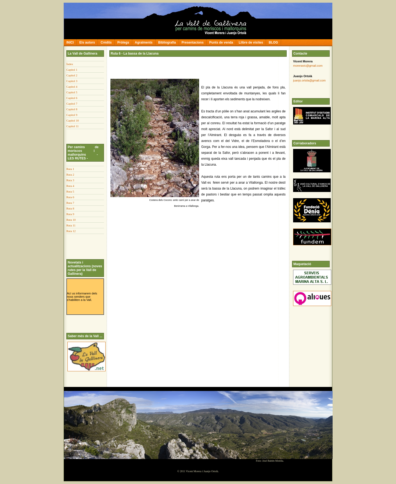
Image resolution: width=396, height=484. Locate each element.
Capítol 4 (71, 86)
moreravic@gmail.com (308, 65)
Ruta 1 (70, 168)
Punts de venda (221, 42)
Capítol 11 (72, 126)
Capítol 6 (71, 97)
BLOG (273, 42)
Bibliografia (167, 42)
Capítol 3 (71, 81)
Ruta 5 (70, 191)
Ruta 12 (71, 231)
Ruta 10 (71, 219)
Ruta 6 (70, 197)
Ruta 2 (70, 174)
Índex (69, 64)
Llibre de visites (251, 42)
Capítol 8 (71, 109)
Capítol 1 (71, 69)
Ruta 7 (70, 202)
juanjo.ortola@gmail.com (309, 80)
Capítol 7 (71, 103)
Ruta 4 (70, 185)
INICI (70, 42)
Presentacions (193, 42)
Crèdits (105, 42)
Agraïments (144, 42)
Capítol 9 (71, 114)
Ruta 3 (70, 180)
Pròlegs (123, 42)
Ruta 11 (70, 225)
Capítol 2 (71, 75)
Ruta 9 (70, 214)
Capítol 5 (71, 92)
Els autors (87, 42)
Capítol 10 (72, 120)
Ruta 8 (70, 208)
